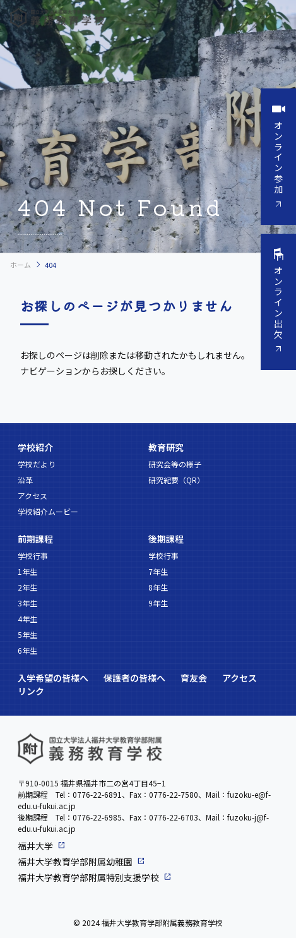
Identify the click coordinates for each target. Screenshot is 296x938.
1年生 (27, 571)
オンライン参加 (278, 157)
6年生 (27, 650)
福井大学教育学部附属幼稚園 (75, 861)
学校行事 (33, 555)
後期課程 (166, 538)
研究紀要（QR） (176, 479)
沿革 (25, 479)
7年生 (158, 571)
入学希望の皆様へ (53, 677)
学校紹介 (35, 447)
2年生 (27, 587)
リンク (31, 691)
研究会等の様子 (174, 464)
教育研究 (166, 447)
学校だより (37, 464)
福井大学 (35, 845)
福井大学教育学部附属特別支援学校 (88, 877)
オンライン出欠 (278, 302)
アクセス (32, 495)
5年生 (27, 634)
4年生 (27, 618)
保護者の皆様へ (134, 677)
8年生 (158, 587)
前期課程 (35, 538)
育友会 (194, 677)
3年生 (27, 603)
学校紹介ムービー (48, 511)
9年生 (158, 603)
